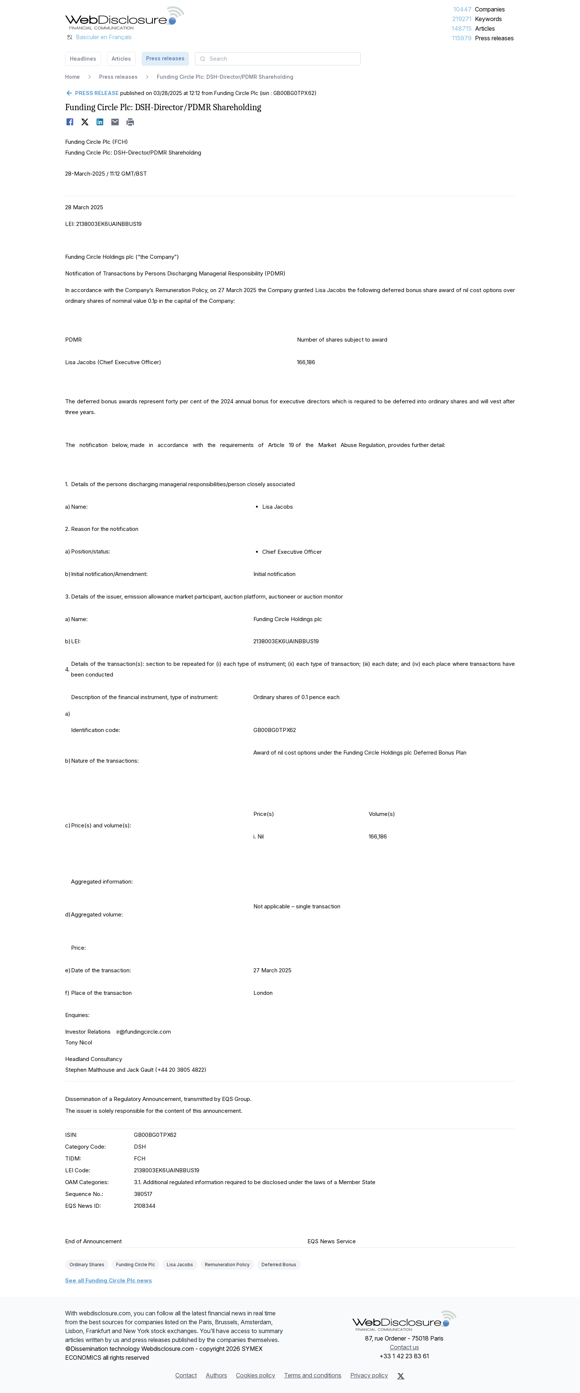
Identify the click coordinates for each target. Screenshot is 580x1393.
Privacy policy (369, 1375)
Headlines (83, 58)
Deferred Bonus (279, 1264)
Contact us (404, 1347)
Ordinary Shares (87, 1264)
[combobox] (278, 58)
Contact (186, 1375)
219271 (462, 19)
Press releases (494, 38)
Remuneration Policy (227, 1264)
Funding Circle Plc (135, 1264)
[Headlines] (124, 18)
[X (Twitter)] (401, 1376)
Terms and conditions (312, 1375)
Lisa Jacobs (180, 1264)
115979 (462, 38)
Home (72, 77)
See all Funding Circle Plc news (108, 1280)
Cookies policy (255, 1375)
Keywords (488, 19)
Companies (490, 9)
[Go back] (92, 93)
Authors (216, 1375)
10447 (462, 9)
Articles (485, 28)
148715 (462, 28)
